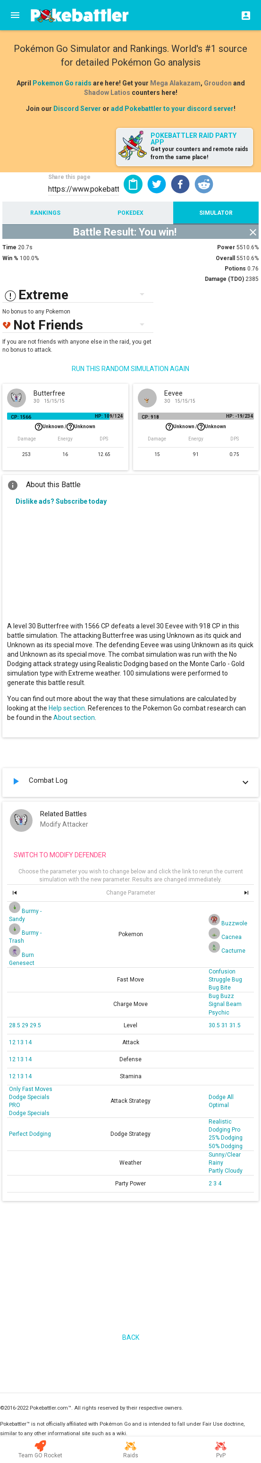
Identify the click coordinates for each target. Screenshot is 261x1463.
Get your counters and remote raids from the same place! (199, 153)
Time (9, 247)
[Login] (243, 15)
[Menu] (15, 15)
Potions (235, 268)
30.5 (215, 1025)
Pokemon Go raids (62, 83)
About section (74, 717)
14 (28, 1042)
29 (26, 1025)
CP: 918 (150, 417)
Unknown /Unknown (65, 427)
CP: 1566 (21, 417)
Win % (10, 258)
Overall (225, 258)
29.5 (35, 1025)
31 (225, 1025)
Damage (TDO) (224, 279)
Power (226, 247)
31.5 (235, 1025)
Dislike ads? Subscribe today (61, 501)
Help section (67, 708)
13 (21, 1042)
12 (13, 1042)
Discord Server (77, 108)
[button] (156, 184)
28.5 (15, 1025)
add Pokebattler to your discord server (172, 108)
